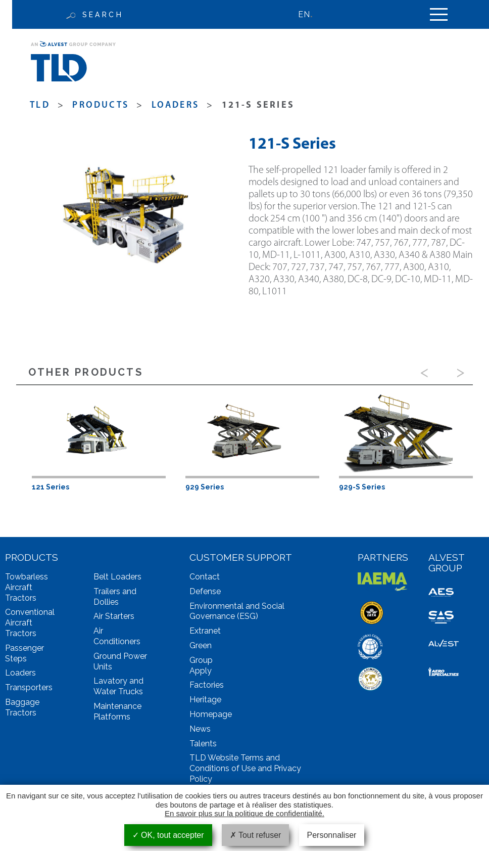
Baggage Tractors (22, 707)
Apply (200, 671)
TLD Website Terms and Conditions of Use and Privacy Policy (245, 768)
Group (201, 660)
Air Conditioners (116, 636)
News (200, 729)
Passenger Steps (24, 653)
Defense (205, 591)
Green (200, 645)
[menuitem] (310, 14)
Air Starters (113, 616)
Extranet (205, 631)
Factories (206, 685)
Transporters (29, 687)
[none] (310, 14)
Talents (203, 743)
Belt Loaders (117, 576)
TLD (40, 105)
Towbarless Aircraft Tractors (26, 587)
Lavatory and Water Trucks (118, 686)
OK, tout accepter (168, 835)
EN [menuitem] (304, 14)
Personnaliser (332, 835)
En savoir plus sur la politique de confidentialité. (244, 813)
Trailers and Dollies (114, 597)
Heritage (205, 699)
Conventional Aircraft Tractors (30, 622)
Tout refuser (255, 835)
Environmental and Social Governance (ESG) (236, 611)
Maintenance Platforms (117, 711)
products (100, 105)
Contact (204, 576)
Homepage (210, 714)
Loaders (175, 105)
